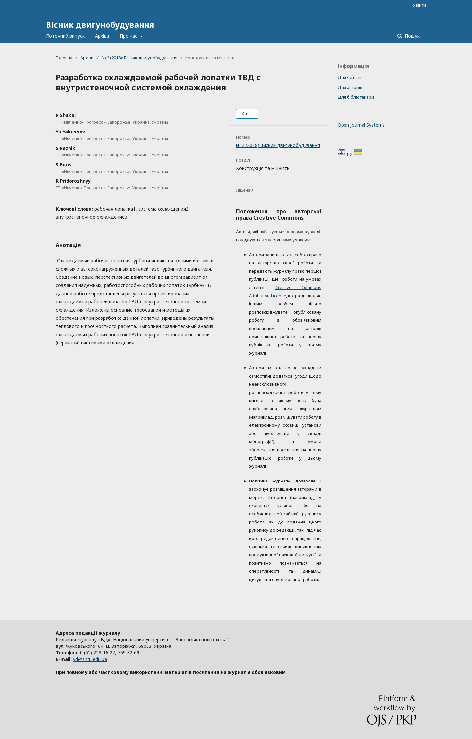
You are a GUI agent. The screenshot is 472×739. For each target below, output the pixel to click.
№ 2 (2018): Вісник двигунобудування (139, 58)
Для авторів (350, 87)
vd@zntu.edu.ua (90, 659)
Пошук (411, 36)
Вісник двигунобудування (100, 24)
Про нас (129, 36)
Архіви (102, 36)
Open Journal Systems (361, 125)
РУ (350, 154)
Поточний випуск (65, 36)
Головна (64, 58)
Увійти (419, 5)
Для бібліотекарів (356, 97)
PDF (249, 114)
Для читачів (350, 77)
